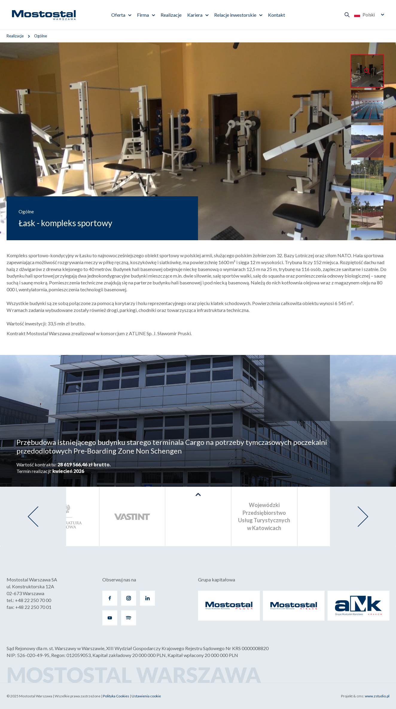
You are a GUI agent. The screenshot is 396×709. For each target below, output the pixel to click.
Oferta (118, 15)
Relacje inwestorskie (235, 15)
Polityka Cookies (116, 696)
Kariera (194, 15)
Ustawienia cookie (146, 696)
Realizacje (171, 15)
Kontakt (276, 15)
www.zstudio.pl (377, 696)
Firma (143, 15)
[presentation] (33, 516)
